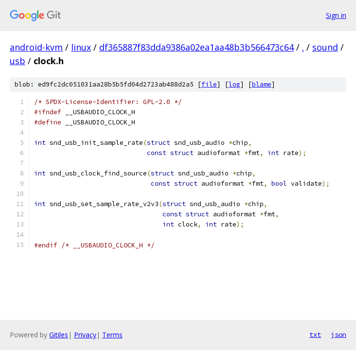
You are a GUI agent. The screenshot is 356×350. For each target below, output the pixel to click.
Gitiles (58, 334)
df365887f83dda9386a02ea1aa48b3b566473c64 (196, 47)
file (209, 84)
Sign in (336, 15)
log (234, 84)
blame (261, 84)
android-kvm (36, 47)
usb (17, 61)
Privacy (85, 334)
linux (81, 47)
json (338, 334)
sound (325, 47)
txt (315, 334)
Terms (112, 334)
